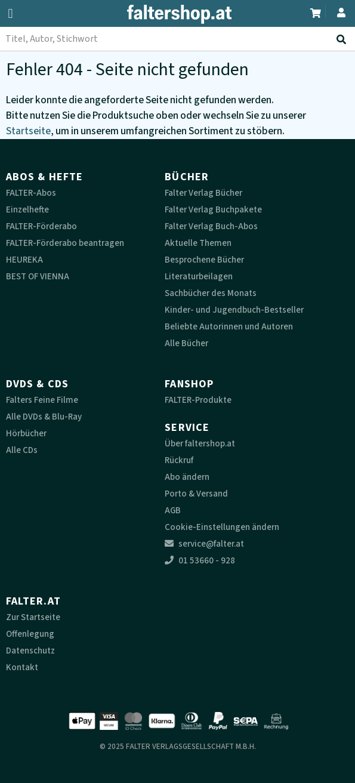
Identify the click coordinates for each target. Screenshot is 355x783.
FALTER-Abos (31, 193)
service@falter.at (204, 544)
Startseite (28, 131)
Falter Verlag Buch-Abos (211, 226)
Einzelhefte (27, 210)
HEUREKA (24, 260)
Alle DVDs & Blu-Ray (44, 417)
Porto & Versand (196, 494)
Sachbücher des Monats (211, 293)
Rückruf (179, 460)
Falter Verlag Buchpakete (213, 210)
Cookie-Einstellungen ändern (222, 527)
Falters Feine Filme (42, 400)
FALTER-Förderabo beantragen (65, 243)
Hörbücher (26, 433)
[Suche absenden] (343, 39)
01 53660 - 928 (200, 560)
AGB (173, 510)
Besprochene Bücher (204, 260)
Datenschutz (30, 651)
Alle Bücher (186, 343)
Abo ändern (187, 477)
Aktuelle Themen (198, 243)
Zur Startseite (33, 617)
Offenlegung (30, 634)
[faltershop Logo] (177, 17)
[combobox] (177, 39)
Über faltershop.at (200, 443)
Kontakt (22, 667)
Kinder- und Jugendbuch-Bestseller (234, 310)
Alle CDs (22, 450)
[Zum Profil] (339, 11)
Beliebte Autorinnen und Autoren (229, 326)
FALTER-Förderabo (41, 226)
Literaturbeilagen (199, 276)
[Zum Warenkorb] (316, 11)
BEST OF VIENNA (37, 276)
